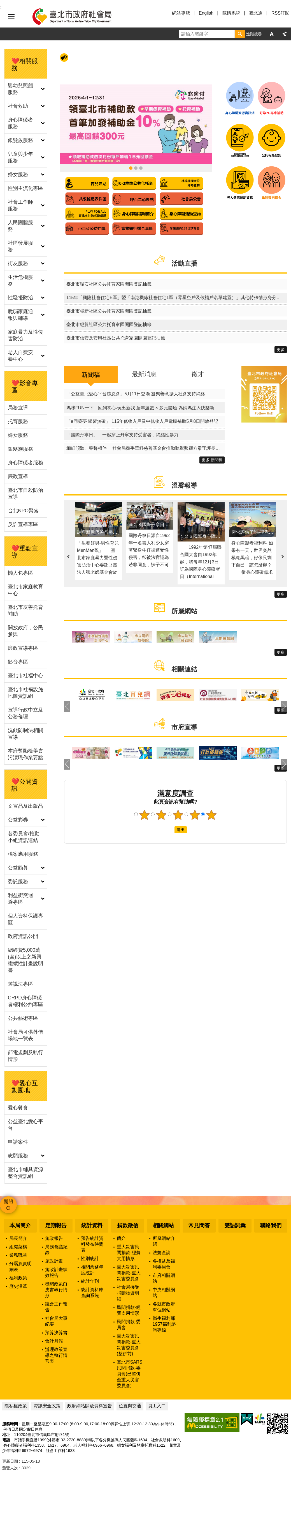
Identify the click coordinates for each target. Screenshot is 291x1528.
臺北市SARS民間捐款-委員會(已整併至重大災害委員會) (130, 1374)
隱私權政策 (15, 1405)
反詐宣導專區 (23, 524)
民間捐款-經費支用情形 (129, 1310)
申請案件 (18, 1142)
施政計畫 (54, 1261)
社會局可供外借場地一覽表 (25, 1035)
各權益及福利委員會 (164, 1264)
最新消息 (144, 374)
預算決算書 (56, 1332)
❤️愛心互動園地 (24, 1087)
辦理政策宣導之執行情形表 (56, 1355)
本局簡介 (20, 1225)
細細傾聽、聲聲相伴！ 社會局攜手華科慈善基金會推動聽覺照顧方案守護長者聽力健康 (145, 448)
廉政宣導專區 (23, 648)
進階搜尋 (254, 34)
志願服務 (18, 1155)
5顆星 (211, 814)
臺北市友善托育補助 (25, 610)
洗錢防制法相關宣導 (25, 734)
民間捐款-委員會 (129, 1324)
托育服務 (18, 421)
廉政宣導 (18, 476)
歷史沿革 (18, 1286)
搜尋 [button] (240, 34)
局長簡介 (18, 1238)
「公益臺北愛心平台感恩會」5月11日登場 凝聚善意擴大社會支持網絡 (135, 393)
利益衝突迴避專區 (20, 899)
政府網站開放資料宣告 (89, 1405)
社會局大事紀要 (56, 1321)
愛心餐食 (18, 1108)
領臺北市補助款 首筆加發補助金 (130, 168)
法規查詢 (162, 1252)
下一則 (282, 557)
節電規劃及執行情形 (25, 1056)
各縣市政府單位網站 (164, 1307)
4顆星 (194, 814)
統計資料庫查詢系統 (92, 1292)
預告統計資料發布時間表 (92, 1244)
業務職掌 (18, 1255)
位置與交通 (130, 1405)
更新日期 (10, 1461)
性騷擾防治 (20, 297)
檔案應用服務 (23, 854)
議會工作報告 (56, 1307)
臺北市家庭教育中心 (25, 590)
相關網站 (163, 1225)
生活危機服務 (20, 280)
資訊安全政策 (47, 1405)
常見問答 (199, 1225)
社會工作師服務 (20, 205)
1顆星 (144, 814)
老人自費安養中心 (20, 356)
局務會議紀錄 (56, 1249)
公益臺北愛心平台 (25, 1125)
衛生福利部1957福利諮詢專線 (164, 1324)
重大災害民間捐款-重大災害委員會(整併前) (129, 1345)
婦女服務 (18, 174)
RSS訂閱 (280, 13)
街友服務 (18, 263)
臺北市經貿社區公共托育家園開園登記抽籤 (109, 324)
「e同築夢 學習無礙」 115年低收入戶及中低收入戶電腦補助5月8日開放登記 (142, 421)
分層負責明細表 (20, 1266)
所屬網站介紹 (164, 1241)
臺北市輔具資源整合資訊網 (25, 1173)
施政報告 (54, 1238)
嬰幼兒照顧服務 (20, 89)
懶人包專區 (20, 573)
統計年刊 (90, 1281)
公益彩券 (18, 820)
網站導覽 (181, 13)
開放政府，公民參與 (25, 631)
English (206, 13)
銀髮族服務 (20, 140)
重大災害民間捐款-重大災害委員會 (129, 1273)
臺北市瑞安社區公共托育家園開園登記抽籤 (109, 284)
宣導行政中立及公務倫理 (25, 713)
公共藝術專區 (23, 1018)
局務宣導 (18, 407)
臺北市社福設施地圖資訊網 (25, 693)
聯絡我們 (270, 1225)
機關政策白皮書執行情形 (56, 1289)
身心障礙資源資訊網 (136, 168)
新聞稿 (91, 374)
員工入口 (157, 1405)
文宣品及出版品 (25, 806)
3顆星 (178, 814)
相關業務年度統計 (92, 1270)
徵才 (198, 374)
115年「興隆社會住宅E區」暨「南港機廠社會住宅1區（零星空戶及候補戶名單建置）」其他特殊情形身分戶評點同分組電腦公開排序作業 (176, 297)
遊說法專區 (20, 984)
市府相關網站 (164, 1278)
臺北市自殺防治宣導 (25, 493)
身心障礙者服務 (20, 123)
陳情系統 (231, 13)
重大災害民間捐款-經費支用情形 (129, 1252)
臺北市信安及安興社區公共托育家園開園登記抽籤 (115, 338)
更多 (281, 349)
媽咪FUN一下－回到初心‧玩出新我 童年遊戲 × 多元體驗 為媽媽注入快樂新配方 (144, 407)
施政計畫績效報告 (56, 1272)
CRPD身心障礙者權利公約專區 (25, 1001)
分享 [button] (284, 33)
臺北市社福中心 (25, 675)
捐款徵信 (127, 1225)
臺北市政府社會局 (78, 16)
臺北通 (255, 13)
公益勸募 (18, 868)
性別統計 (90, 1258)
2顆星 (161, 814)
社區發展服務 (20, 246)
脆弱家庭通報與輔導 (20, 315)
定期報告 (56, 1225)
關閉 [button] (8, 1201)
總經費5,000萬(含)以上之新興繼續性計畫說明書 (25, 960)
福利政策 (18, 1277)
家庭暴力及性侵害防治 (25, 335)
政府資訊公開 (23, 936)
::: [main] (2, 42)
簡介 (121, 1238)
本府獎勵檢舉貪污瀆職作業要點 (25, 754)
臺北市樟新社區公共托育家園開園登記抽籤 (109, 311)
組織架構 (18, 1246)
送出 (169, 829)
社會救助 (18, 106)
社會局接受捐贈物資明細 (128, 1293)
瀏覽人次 (10, 1468)
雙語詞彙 (235, 1225)
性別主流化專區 (25, 188)
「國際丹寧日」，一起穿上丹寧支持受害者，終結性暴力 (122, 434)
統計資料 (92, 1225)
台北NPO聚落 (23, 510)
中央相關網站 (164, 1292)
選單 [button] (11, 16)
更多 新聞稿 (212, 460)
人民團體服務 (20, 226)
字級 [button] (271, 33)
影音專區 (18, 662)
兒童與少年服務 (20, 157)
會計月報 (54, 1341)
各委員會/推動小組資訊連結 (23, 837)
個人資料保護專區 (25, 919)
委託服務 (18, 881)
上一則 (68, 557)
